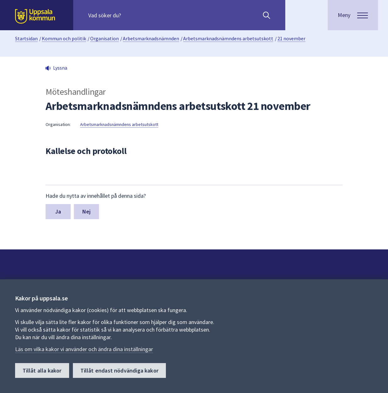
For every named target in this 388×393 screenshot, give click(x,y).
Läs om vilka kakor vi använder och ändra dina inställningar (84, 349)
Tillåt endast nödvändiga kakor (119, 370)
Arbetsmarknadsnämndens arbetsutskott (228, 38)
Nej (86, 211)
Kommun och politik (64, 38)
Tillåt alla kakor (42, 370)
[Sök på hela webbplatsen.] (128, 15)
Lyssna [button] (60, 68)
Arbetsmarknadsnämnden (151, 38)
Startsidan (26, 38)
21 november (291, 38)
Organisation (104, 38)
